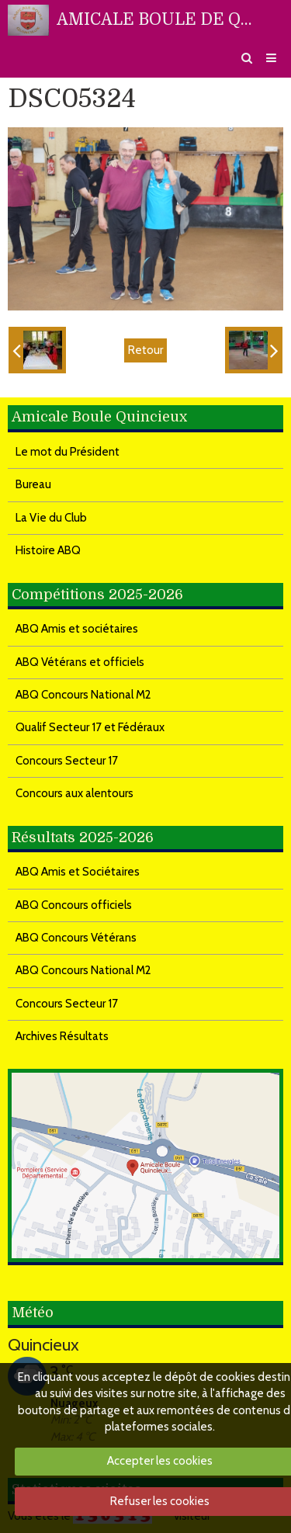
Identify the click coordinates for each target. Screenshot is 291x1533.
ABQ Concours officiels (74, 905)
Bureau (33, 484)
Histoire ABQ (48, 550)
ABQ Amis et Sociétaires (78, 872)
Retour (145, 350)
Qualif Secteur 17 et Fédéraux (90, 727)
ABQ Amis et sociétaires (77, 629)
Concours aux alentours (74, 793)
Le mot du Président (68, 452)
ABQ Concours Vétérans (76, 938)
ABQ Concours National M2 (83, 695)
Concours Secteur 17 (67, 761)
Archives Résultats (62, 1036)
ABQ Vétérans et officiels (80, 662)
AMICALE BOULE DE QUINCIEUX (159, 19)
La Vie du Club (51, 518)
